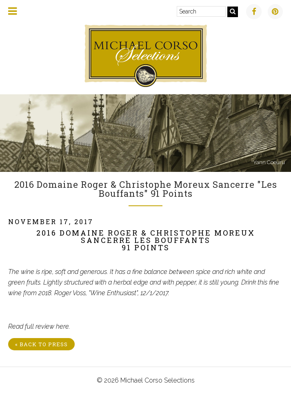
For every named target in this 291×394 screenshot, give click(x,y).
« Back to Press (41, 344)
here (62, 326)
